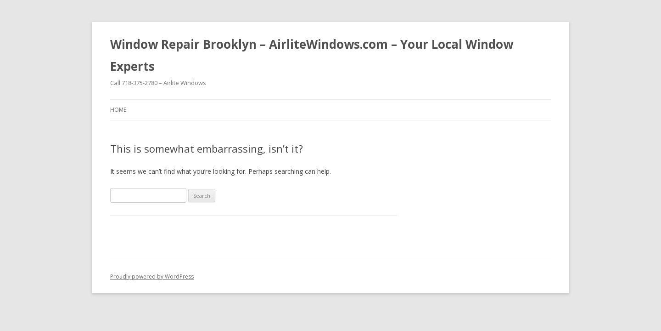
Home (118, 110)
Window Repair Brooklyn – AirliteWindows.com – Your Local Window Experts (311, 55)
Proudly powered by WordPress (152, 276)
